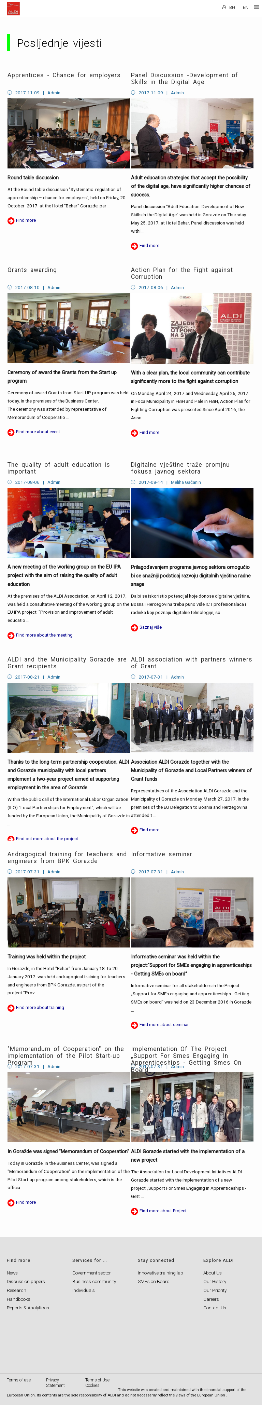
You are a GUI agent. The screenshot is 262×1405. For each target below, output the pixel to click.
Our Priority (215, 1290)
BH (232, 7)
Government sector (91, 1273)
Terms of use (19, 1380)
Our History (214, 1281)
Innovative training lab (160, 1273)
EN (245, 7)
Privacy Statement (55, 1383)
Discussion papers (26, 1281)
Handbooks (18, 1299)
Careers (211, 1299)
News (12, 1273)
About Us (212, 1273)
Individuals (83, 1290)
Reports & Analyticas (28, 1307)
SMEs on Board (154, 1281)
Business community (94, 1281)
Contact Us (214, 1307)
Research (16, 1290)
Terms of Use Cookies (97, 1383)
